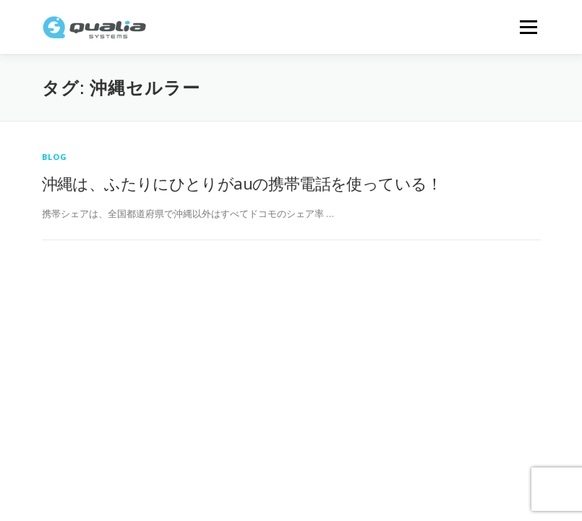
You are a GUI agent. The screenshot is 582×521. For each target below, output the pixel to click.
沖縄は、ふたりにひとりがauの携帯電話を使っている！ (242, 183)
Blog (55, 156)
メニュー (528, 26)
